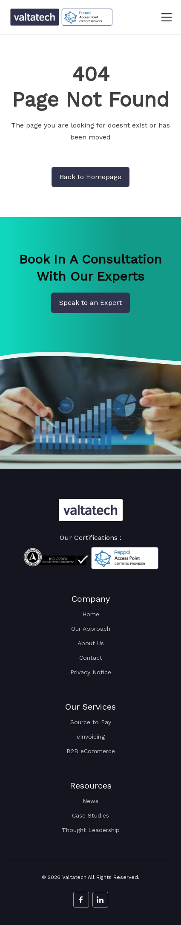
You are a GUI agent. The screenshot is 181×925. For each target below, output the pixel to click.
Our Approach (90, 628)
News (90, 800)
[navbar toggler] (161, 17)
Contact (90, 657)
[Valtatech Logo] (91, 510)
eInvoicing (91, 736)
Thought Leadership (91, 829)
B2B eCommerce (90, 751)
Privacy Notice (90, 672)
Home (90, 614)
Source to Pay (90, 722)
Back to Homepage (90, 177)
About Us (91, 643)
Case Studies (90, 815)
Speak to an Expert (90, 303)
